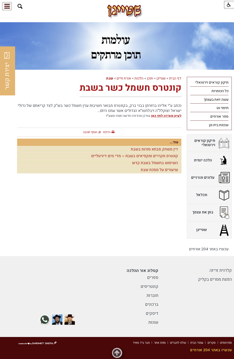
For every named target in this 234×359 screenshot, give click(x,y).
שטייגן (161, 78)
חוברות (152, 295)
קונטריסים (149, 286)
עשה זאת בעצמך (216, 99)
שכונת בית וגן (218, 125)
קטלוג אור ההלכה (142, 271)
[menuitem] (209, 82)
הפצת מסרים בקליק (215, 279)
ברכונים (151, 304)
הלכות (138, 78)
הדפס (106, 132)
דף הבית (175, 78)
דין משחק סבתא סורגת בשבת (154, 149)
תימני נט (222, 108)
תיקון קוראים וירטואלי (211, 82)
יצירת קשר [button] (7, 71)
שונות (153, 322)
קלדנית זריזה (221, 270)
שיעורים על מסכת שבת (159, 170)
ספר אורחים (219, 116)
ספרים (152, 278)
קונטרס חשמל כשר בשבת (130, 88)
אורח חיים (124, 78)
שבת (109, 78)
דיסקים (152, 313)
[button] (20, 6)
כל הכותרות (220, 91)
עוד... (174, 142)
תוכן (150, 78)
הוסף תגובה (90, 132)
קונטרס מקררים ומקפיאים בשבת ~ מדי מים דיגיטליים (134, 156)
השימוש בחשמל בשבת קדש (155, 163)
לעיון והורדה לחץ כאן (166, 115)
